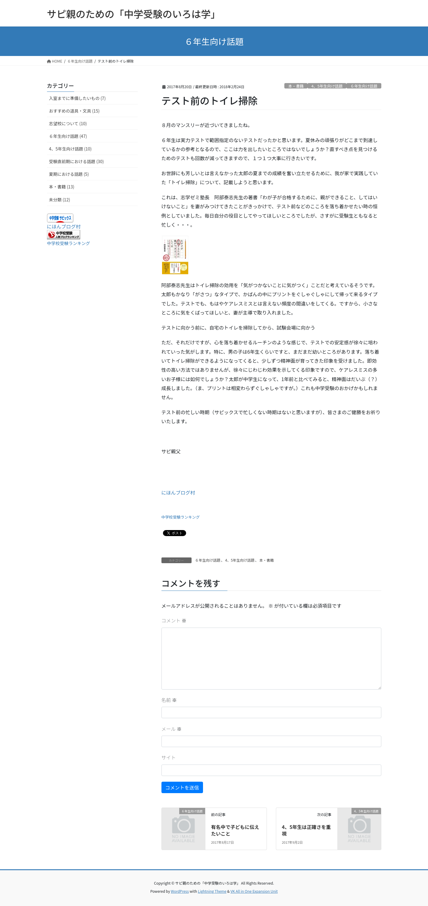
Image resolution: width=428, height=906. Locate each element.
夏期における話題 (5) (69, 174)
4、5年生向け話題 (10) (70, 149)
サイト (168, 757)
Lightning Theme (212, 891)
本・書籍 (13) (61, 187)
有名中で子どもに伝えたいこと (235, 830)
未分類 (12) (59, 200)
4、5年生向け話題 (327, 86)
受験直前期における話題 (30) (76, 161)
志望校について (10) (68, 123)
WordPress (180, 891)
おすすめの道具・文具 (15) (74, 111)
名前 (169, 699)
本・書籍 (296, 86)
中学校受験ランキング (180, 517)
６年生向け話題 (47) (68, 136)
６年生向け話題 (363, 86)
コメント (174, 620)
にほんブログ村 (178, 492)
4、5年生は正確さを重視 (306, 830)
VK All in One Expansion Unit (254, 891)
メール (171, 728)
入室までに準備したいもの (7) (77, 98)
